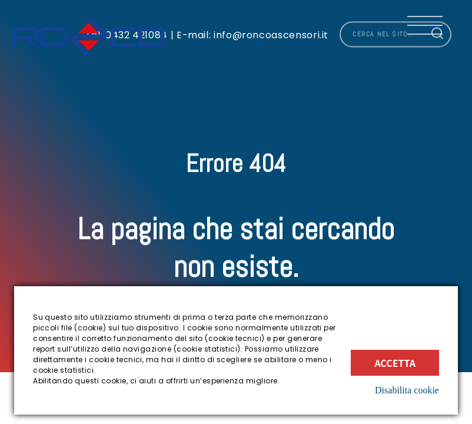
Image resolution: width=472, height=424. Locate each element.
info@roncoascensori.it (269, 31)
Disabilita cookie (407, 390)
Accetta (395, 363)
